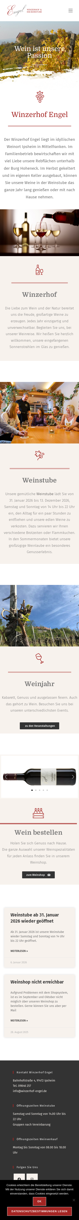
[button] (5, 776)
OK (39, 1201)
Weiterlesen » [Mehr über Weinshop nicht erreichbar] (19, 1020)
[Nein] (74, 1200)
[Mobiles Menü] (70, 10)
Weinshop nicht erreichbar (37, 982)
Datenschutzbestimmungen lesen (40, 1211)
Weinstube (45, 494)
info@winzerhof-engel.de (30, 1091)
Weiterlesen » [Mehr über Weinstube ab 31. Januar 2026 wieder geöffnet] (19, 951)
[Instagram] (32, 1179)
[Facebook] (19, 1179)
